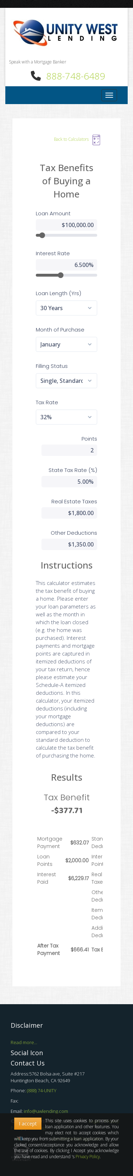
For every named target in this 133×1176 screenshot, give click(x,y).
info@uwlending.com (46, 1111)
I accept (28, 1123)
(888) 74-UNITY (41, 1090)
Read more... (24, 1042)
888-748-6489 (75, 76)
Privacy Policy (88, 1156)
